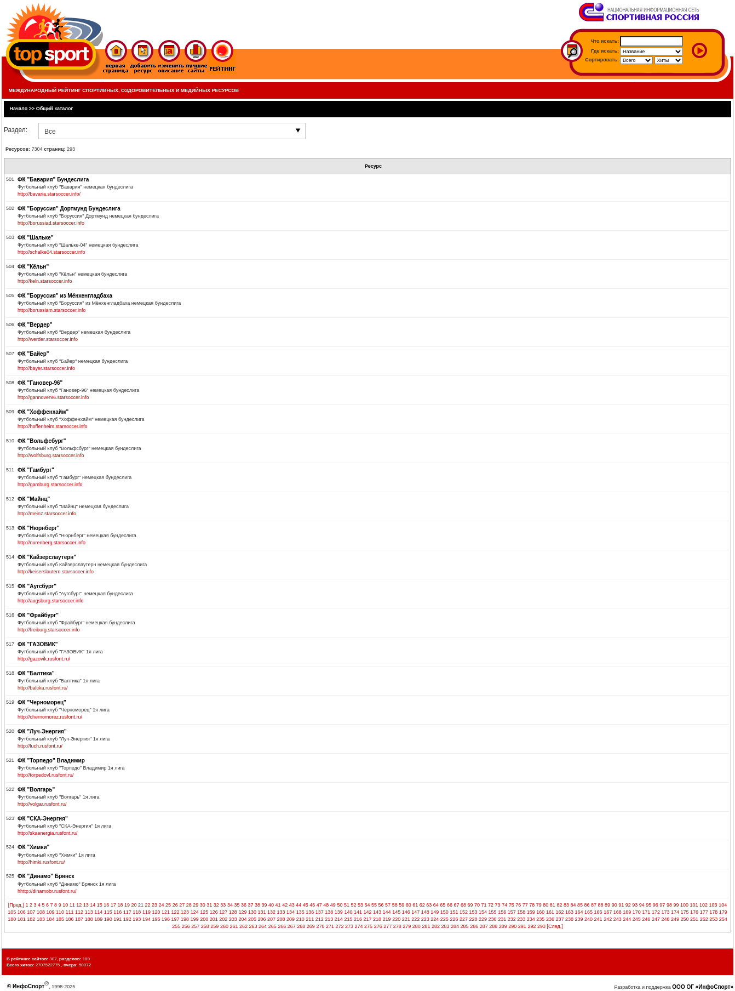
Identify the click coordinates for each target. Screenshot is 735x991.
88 (601, 905)
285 (465, 926)
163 (569, 912)
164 (579, 912)
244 (627, 919)
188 (89, 919)
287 (484, 926)
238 (569, 919)
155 (493, 912)
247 (656, 919)
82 (559, 905)
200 (204, 919)
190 (108, 919)
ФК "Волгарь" (36, 790)
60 (408, 905)
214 (339, 919)
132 (271, 912)
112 (79, 912)
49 (333, 905)
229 (483, 919)
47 (319, 905)
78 (532, 905)
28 (189, 905)
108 (41, 912)
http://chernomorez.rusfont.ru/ (50, 717)
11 (72, 905)
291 (522, 926)
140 (348, 912)
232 (512, 919)
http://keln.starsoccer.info (45, 281)
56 (381, 905)
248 (665, 919)
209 (290, 919)
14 (92, 905)
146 (406, 912)
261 (233, 926)
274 (359, 926)
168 (617, 912)
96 (655, 905)
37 (250, 905)
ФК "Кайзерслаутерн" (47, 557)
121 (166, 912)
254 (723, 919)
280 (416, 926)
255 (176, 926)
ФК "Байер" (33, 354)
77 (525, 905)
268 (301, 926)
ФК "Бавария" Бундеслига (53, 179)
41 (278, 905)
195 (156, 919)
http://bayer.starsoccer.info (46, 368)
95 (648, 905)
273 (349, 926)
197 (175, 919)
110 (60, 912)
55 (374, 905)
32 (216, 905)
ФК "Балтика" (36, 673)
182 (31, 919)
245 (637, 919)
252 (704, 919)
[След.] (555, 926)
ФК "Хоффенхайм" (43, 412)
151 (454, 912)
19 (127, 905)
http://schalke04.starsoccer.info (51, 252)
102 (703, 905)
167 (608, 912)
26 (175, 905)
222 (415, 919)
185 (60, 919)
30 (202, 905)
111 (70, 912)
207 (271, 919)
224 (434, 919)
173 (665, 912)
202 (223, 919)
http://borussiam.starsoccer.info (52, 310)
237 (559, 919)
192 (127, 919)
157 (512, 912)
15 (99, 905)
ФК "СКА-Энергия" (43, 819)
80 (545, 905)
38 (257, 905)
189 (98, 919)
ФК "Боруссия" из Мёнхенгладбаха (65, 296)
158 (521, 912)
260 (224, 926)
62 (422, 905)
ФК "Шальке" (36, 238)
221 (406, 919)
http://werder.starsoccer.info (48, 339)
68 (463, 905)
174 (675, 912)
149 (434, 912)
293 (541, 926)
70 (477, 905)
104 (723, 905)
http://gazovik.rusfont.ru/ (44, 659)
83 (566, 905)
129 (242, 912)
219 (387, 919)
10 (65, 905)
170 (637, 912)
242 (608, 919)
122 (175, 912)
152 (464, 912)
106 (22, 912)
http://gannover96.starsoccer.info (53, 397)
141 (358, 912)
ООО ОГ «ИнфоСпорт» (702, 987)
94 (642, 905)
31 (209, 905)
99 (676, 905)
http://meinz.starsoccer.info (47, 513)
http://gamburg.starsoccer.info (50, 484)
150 (444, 912)
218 (377, 919)
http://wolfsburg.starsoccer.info (51, 455)
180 (12, 919)
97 (662, 905)
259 (214, 926)
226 (454, 919)
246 (646, 919)
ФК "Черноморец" (42, 702)
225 (444, 919)
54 (367, 905)
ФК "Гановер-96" (40, 383)
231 (502, 919)
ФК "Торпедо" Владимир (51, 761)
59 (401, 905)
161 (550, 912)
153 (473, 912)
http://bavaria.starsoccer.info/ (49, 194)
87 (593, 905)
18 (120, 905)
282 (436, 926)
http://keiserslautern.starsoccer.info (56, 571)
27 (182, 905)
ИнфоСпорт (28, 986)
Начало (19, 108)
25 (168, 905)
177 (704, 912)
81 (552, 905)
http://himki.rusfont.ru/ (41, 862)
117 (127, 912)
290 (512, 926)
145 (396, 912)
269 (311, 926)
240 (588, 919)
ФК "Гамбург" (36, 470)
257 (195, 926)
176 (694, 912)
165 (588, 912)
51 (346, 905)
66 (449, 905)
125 (204, 912)
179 (723, 912)
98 (669, 905)
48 (326, 905)
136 (310, 912)
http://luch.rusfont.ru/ (40, 746)
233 (521, 919)
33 (223, 905)
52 (353, 905)
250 (685, 919)
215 (348, 919)
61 (415, 905)
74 (504, 905)
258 (205, 926)
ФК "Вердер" (35, 325)
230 (493, 919)
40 (271, 905)
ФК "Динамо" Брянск (46, 876)
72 (490, 905)
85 (580, 905)
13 (86, 905)
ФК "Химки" (33, 847)
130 (252, 912)
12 (79, 905)
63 (429, 905)
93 (635, 905)
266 (282, 926)
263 (253, 926)
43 (292, 905)
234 (531, 919)
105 (12, 912)
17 (113, 905)
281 (426, 926)
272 (339, 926)
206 (261, 919)
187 (79, 919)
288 (493, 926)
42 (285, 905)
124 (195, 912)
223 (425, 919)
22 (148, 905)
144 (387, 912)
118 (137, 912)
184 (50, 919)
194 (146, 919)
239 (579, 919)
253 (713, 919)
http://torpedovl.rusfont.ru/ (46, 775)
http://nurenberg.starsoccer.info (51, 542)
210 (300, 919)
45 (305, 905)
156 (502, 912)
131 (261, 912)
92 (628, 905)
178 (713, 912)
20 (133, 905)
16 (106, 905)
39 (264, 905)
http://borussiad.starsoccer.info (51, 223)
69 (470, 905)
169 (627, 912)
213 (329, 919)
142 (367, 912)
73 (498, 905)
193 (137, 919)
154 (483, 912)
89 (607, 905)
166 (598, 912)
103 (713, 905)
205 (252, 919)
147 (415, 912)
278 (397, 926)
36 (243, 905)
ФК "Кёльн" (33, 267)
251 (694, 919)
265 (272, 926)
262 (243, 926)
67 (456, 905)
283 (445, 926)
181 (22, 919)
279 (407, 926)
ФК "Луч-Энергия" (42, 731)
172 (656, 912)
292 (531, 926)
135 (300, 912)
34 (230, 905)
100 (684, 905)
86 (587, 905)
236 (550, 919)
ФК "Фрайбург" (38, 615)
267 (292, 926)
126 (214, 912)
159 (531, 912)
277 (387, 926)
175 (685, 912)
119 (146, 912)
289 (503, 926)
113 (89, 912)
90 (614, 905)
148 (425, 912)
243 (617, 919)
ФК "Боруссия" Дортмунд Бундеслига (69, 209)
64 (436, 905)
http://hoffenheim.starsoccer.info (52, 426)
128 (233, 912)
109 (50, 912)
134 (290, 912)
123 (185, 912)
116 (117, 912)
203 (233, 919)
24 (161, 905)
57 (388, 905)
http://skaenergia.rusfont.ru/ (48, 833)
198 (185, 919)
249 (675, 919)
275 (368, 926)
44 (298, 905)
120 (156, 912)
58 (395, 905)
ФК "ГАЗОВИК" (38, 644)
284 (455, 926)
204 (242, 919)
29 (195, 905)
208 (281, 919)
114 (98, 912)
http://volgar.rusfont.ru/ (42, 804)
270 (320, 926)
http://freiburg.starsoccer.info (49, 630)
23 (154, 905)
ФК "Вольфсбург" (42, 441)
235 (540, 919)
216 (358, 919)
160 (540, 912)
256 (186, 926)
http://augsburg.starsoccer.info (51, 600)
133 (281, 912)
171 (646, 912)
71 (484, 905)
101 (694, 905)
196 (166, 919)
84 (573, 905)
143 (377, 912)
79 (539, 905)
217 (367, 919)
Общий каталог (54, 108)
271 (330, 926)
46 (312, 905)
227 (464, 919)
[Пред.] (16, 905)
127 (223, 912)
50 (339, 905)
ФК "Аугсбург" (37, 586)
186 (70, 919)
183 (41, 919)
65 (442, 905)
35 (236, 905)
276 (378, 926)
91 (621, 905)
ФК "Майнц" (34, 499)
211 (310, 919)
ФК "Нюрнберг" (39, 528)
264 (263, 926)
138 (329, 912)
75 (511, 905)
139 (339, 912)
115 (108, 912)
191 (117, 919)
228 (473, 919)
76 (518, 905)
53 (360, 905)
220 (396, 919)
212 (319, 919)
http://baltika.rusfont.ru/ (43, 688)
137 (319, 912)
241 (598, 919)
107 (31, 912)
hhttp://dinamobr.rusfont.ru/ (47, 891)
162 (559, 912)
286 (474, 926)
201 (214, 919)
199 (195, 919)
